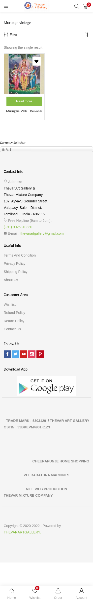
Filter (10, 35)
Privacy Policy (14, 263)
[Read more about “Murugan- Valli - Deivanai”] (24, 101)
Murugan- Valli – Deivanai (24, 111)
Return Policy (14, 321)
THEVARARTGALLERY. (22, 532)
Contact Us (12, 329)
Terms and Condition (20, 255)
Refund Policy (14, 313)
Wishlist (10, 304)
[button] (85, 6)
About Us (11, 280)
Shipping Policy (16, 272)
